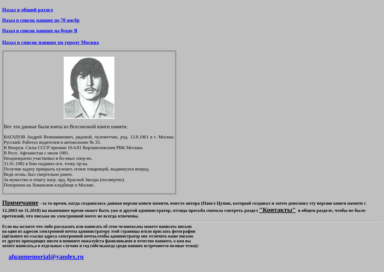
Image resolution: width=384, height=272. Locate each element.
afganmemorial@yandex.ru (46, 256)
